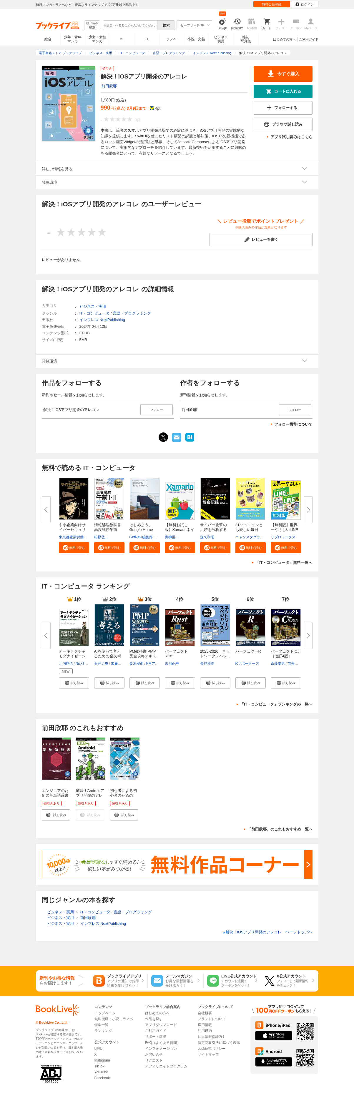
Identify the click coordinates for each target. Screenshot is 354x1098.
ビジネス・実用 (92, 306)
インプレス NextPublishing (102, 319)
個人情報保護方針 (212, 1037)
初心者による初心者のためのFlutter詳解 (123, 795)
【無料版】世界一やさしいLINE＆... (284, 530)
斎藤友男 (278, 663)
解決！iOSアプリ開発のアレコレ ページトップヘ (267, 932)
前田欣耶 (109, 86)
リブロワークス (283, 537)
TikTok (99, 1066)
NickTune (83, 663)
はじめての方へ (284, 39)
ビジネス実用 (221, 39)
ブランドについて (212, 1019)
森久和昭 (207, 537)
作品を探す (154, 1019)
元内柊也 (66, 663)
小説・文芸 (196, 39)
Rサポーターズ (247, 663)
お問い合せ (154, 1054)
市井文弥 (294, 663)
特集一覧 (101, 1025)
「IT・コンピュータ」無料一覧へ (284, 562)
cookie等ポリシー (212, 1049)
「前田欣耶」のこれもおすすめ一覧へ (280, 829)
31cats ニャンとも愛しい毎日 (249, 527)
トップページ (105, 1013)
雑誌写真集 (245, 39)
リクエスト (154, 1060)
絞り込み (92, 25)
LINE (98, 1048)
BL (122, 39)
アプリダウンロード (161, 1025)
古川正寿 (172, 663)
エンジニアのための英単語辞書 (55, 793)
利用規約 (205, 1031)
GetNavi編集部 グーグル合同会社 (155, 537)
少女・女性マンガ (97, 39)
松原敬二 (101, 537)
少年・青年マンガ (73, 39)
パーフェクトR (248, 651)
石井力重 (101, 663)
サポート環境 (155, 1037)
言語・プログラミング (132, 313)
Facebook (102, 1078)
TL (147, 39)
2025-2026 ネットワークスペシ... (215, 653)
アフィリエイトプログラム (166, 1066)
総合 (47, 39)
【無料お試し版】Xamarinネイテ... (179, 530)
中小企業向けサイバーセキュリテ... (72, 530)
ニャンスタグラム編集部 (254, 537)
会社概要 (205, 1013)
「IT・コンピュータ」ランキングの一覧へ (276, 704)
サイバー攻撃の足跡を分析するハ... (213, 530)
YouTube (101, 1072)
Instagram (102, 1060)
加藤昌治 (118, 663)
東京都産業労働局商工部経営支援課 (87, 537)
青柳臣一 (172, 537)
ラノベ (171, 39)
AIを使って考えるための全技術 (107, 653)
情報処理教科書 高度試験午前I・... (107, 530)
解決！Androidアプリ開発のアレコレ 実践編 (90, 795)
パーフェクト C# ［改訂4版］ (285, 653)
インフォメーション (161, 1049)
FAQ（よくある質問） (162, 1043)
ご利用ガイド (308, 39)
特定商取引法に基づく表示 (219, 1043)
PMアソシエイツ (159, 663)
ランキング (103, 1031)
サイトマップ (208, 1054)
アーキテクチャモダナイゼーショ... (72, 656)
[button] (74, 547)
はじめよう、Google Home (141, 527)
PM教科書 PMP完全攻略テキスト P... (142, 656)
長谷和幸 (207, 663)
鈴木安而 (136, 663)
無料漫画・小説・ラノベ (113, 1019)
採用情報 (205, 1025)
